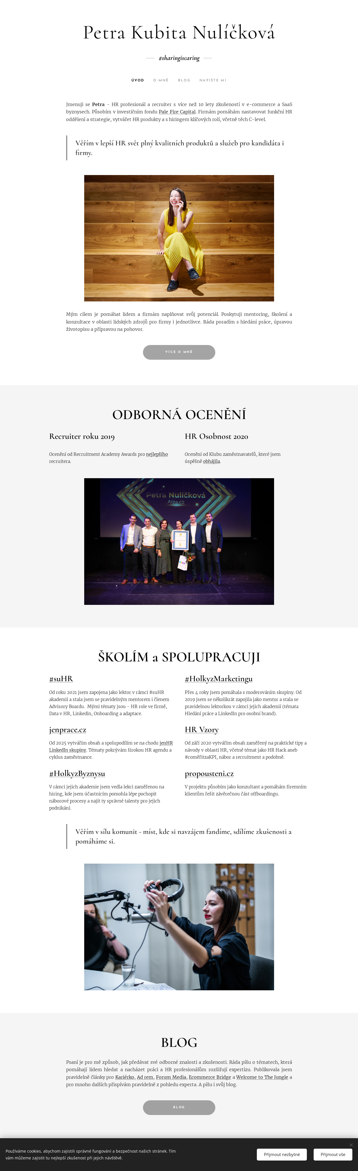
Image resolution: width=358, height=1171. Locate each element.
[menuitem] (138, 81)
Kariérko (124, 1077)
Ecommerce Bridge (210, 1077)
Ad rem (145, 1077)
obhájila (211, 461)
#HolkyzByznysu (77, 773)
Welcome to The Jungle (262, 1077)
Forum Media (171, 1077)
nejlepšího (157, 454)
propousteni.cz (209, 773)
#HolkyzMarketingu (219, 678)
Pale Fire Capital (177, 112)
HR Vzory (202, 729)
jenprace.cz (67, 729)
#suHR (61, 678)
